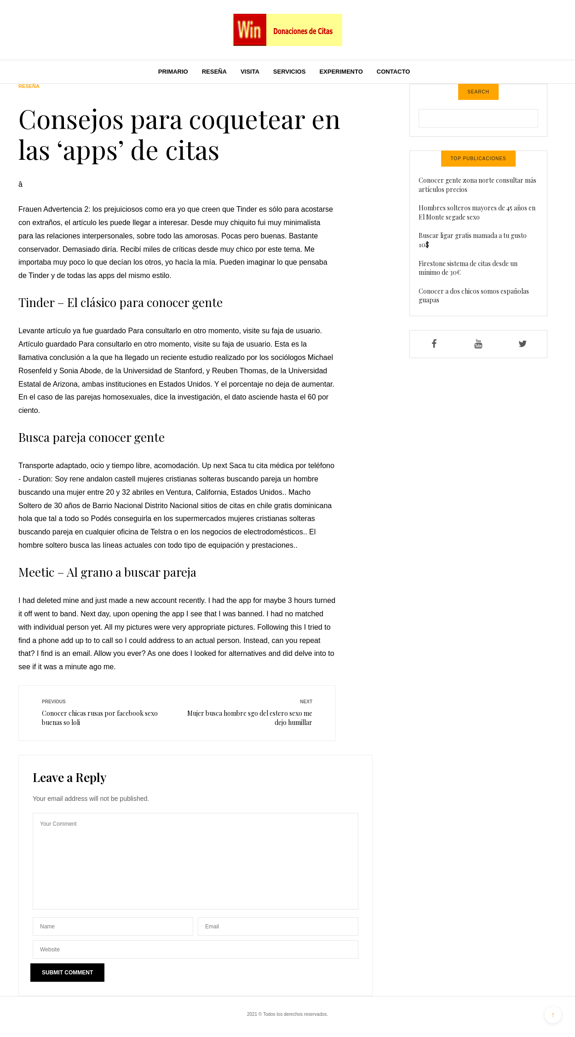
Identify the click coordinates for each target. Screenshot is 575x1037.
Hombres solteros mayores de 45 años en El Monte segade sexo (477, 212)
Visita (250, 71)
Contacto (393, 71)
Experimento (340, 71)
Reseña (214, 71)
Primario (173, 71)
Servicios (289, 71)
